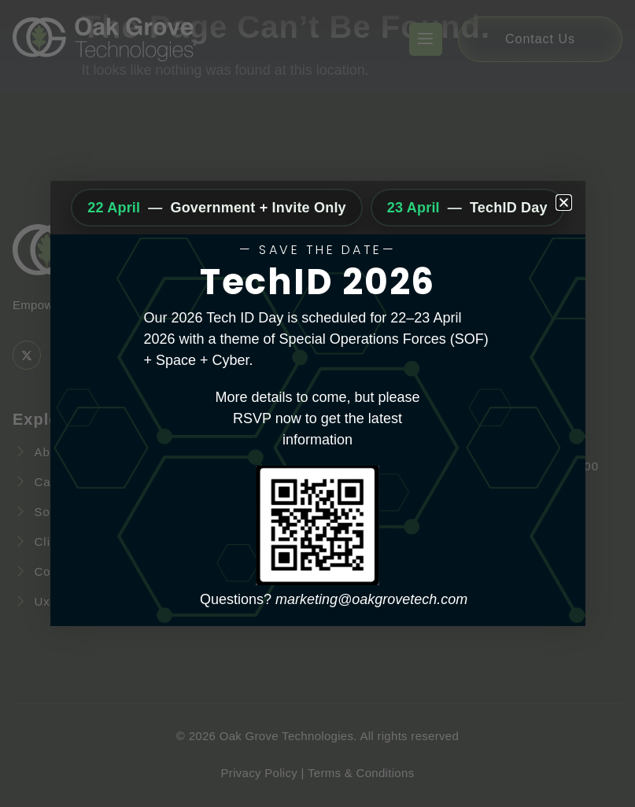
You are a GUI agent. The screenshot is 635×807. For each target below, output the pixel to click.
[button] (564, 202)
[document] (317, 403)
